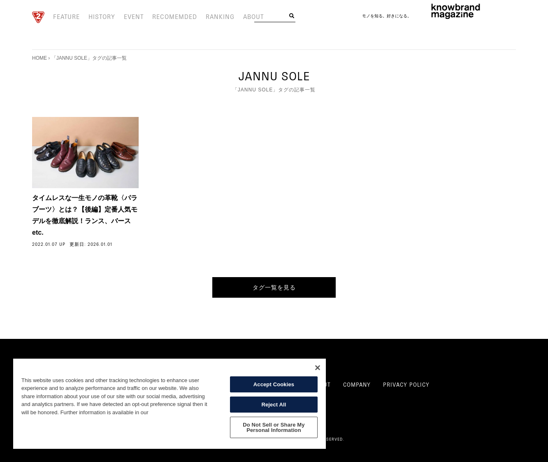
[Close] (317, 367)
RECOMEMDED (165, 17)
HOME (39, 58)
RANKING (206, 17)
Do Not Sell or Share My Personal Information (273, 427)
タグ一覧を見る (274, 287)
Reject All (273, 404)
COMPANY (357, 385)
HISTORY (98, 17)
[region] (169, 404)
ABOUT (237, 17)
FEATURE (65, 17)
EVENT (128, 17)
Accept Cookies (273, 384)
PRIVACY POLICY (406, 385)
